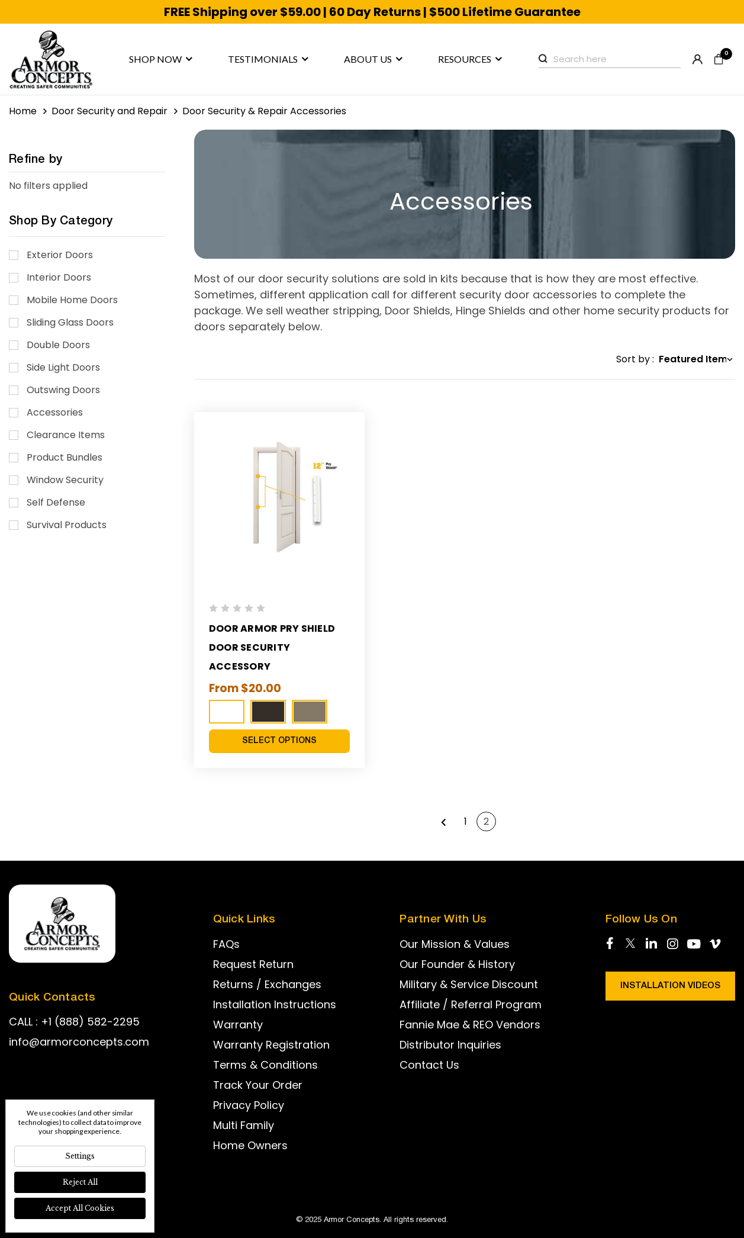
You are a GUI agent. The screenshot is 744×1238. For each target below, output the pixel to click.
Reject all (80, 1182)
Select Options (279, 741)
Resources (470, 59)
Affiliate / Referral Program (471, 1004)
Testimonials (268, 59)
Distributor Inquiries (450, 1044)
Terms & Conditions (265, 1064)
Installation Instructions (274, 1004)
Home (23, 111)
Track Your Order (257, 1085)
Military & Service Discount (469, 984)
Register (698, 59)
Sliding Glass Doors (70, 322)
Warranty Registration (271, 1044)
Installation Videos (670, 986)
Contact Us (429, 1064)
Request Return (253, 964)
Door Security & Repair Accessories (264, 111)
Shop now (160, 59)
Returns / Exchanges (267, 984)
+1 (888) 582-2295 (90, 1021)
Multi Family (243, 1125)
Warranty (238, 1024)
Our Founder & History (457, 964)
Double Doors (58, 345)
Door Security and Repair (109, 111)
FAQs (226, 944)
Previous (443, 821)
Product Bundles (64, 457)
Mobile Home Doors (72, 300)
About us (373, 59)
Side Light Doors (63, 367)
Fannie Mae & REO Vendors (470, 1024)
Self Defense (56, 502)
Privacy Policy (248, 1105)
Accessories (55, 412)
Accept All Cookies (80, 1208)
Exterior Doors (60, 255)
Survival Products (67, 525)
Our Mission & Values (455, 944)
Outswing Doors (63, 390)
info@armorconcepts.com (79, 1041)
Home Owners (250, 1145)
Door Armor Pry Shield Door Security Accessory (273, 647)
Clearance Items (66, 435)
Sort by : (635, 359)
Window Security (65, 480)
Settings (80, 1156)
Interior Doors (59, 277)
